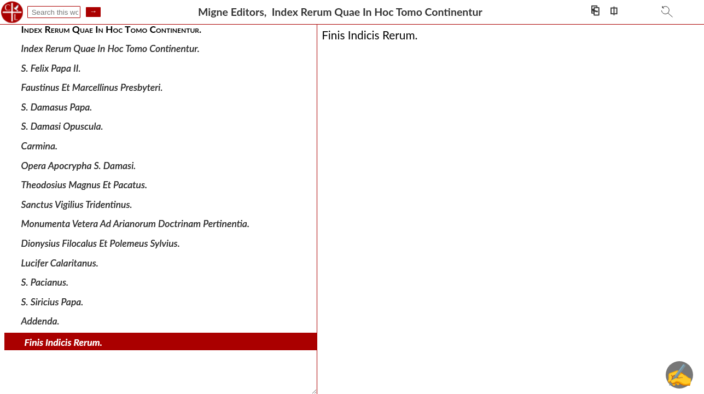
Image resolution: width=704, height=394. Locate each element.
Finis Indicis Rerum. (63, 342)
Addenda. (40, 321)
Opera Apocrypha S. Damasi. (78, 165)
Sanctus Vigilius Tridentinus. (76, 204)
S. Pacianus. (45, 282)
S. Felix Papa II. (51, 67)
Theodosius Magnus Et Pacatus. (84, 184)
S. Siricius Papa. (52, 302)
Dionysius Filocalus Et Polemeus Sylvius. (100, 243)
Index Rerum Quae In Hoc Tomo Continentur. (110, 48)
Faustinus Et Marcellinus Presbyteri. (92, 87)
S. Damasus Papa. (56, 107)
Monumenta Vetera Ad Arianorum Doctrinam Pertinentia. (135, 223)
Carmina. (39, 146)
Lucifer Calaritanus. (59, 262)
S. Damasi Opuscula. (62, 126)
